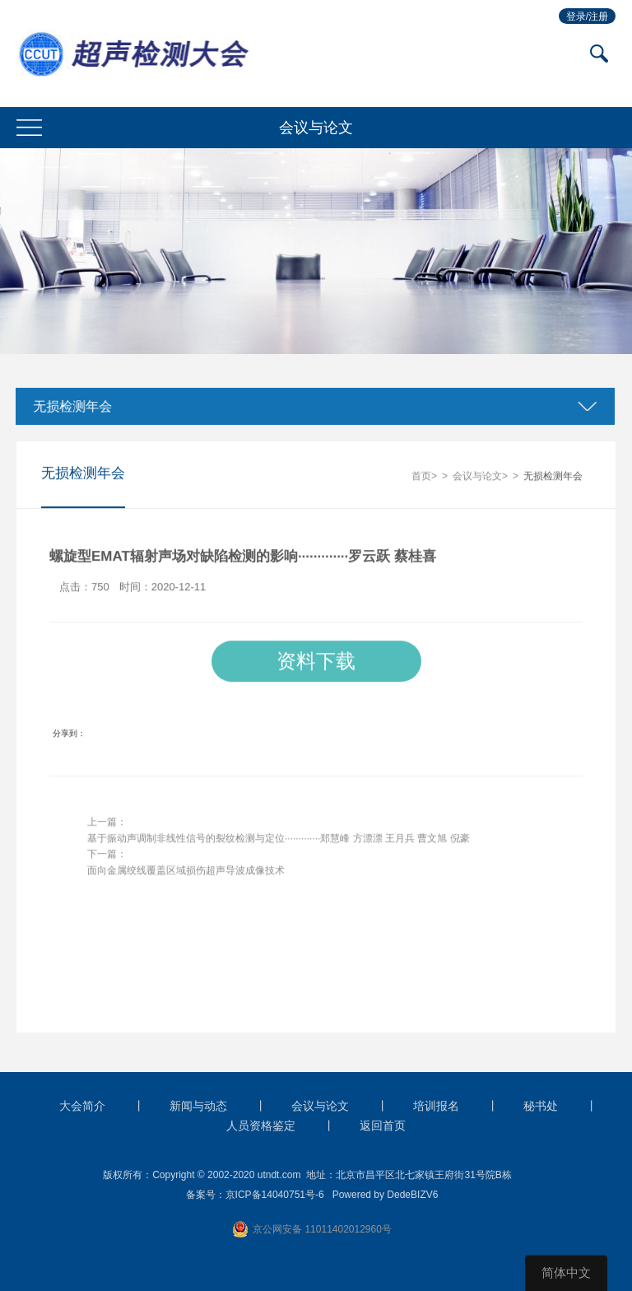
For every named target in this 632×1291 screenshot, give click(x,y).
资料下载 (316, 662)
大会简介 (82, 1105)
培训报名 (436, 1105)
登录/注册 (587, 16)
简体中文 (566, 1272)
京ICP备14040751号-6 (274, 1194)
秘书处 (540, 1105)
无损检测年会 (69, 406)
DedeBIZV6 (412, 1194)
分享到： (69, 734)
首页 (421, 476)
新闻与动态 (198, 1105)
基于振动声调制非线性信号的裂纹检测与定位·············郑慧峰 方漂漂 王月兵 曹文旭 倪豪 (278, 839)
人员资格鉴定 (260, 1125)
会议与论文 (477, 476)
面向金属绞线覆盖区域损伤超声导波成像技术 (186, 871)
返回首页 (383, 1125)
